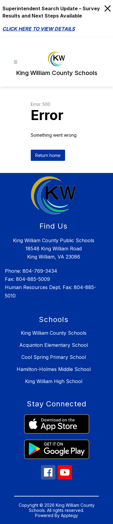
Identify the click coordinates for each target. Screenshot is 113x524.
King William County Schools (53, 333)
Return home (48, 155)
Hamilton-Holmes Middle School (54, 369)
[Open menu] (15, 62)
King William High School (53, 381)
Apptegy (69, 515)
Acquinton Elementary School (53, 345)
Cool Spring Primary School (53, 357)
